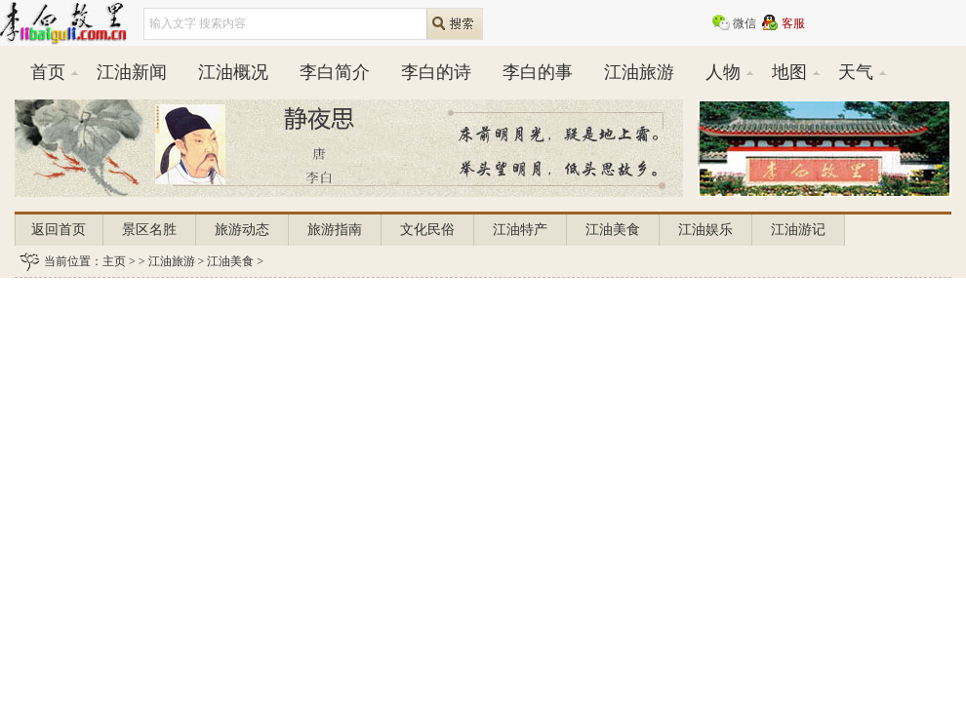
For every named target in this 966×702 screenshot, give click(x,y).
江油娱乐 (705, 229)
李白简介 (335, 72)
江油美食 (612, 229)
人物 (723, 72)
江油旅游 (639, 72)
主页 (114, 261)
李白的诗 (436, 72)
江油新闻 (132, 72)
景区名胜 (149, 229)
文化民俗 (427, 229)
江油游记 (798, 229)
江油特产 (520, 229)
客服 (793, 23)
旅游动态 (242, 229)
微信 (744, 23)
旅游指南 (334, 229)
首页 (47, 72)
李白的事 (538, 72)
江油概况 (233, 72)
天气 (855, 72)
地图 (789, 72)
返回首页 (58, 229)
